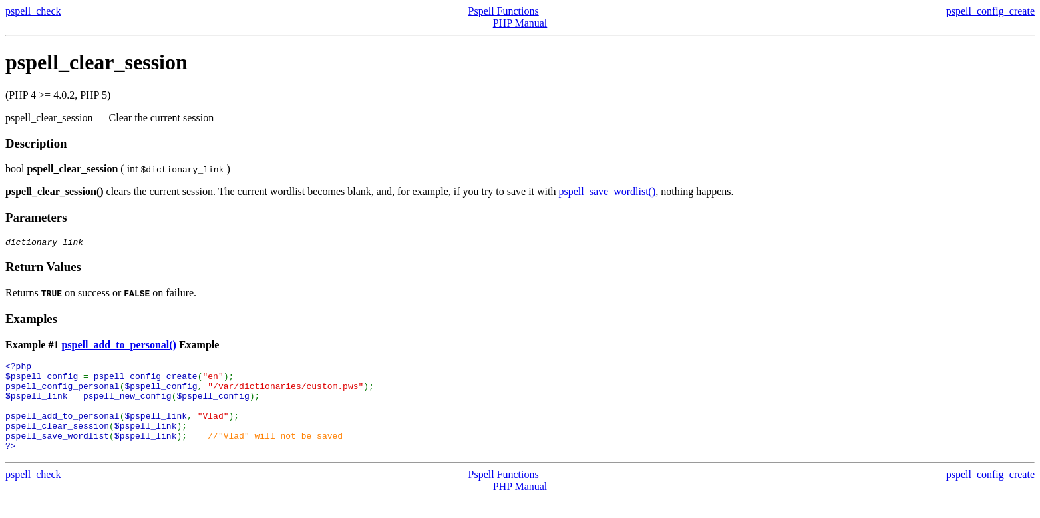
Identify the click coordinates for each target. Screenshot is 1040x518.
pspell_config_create (990, 11)
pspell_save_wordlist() (607, 191)
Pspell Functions (503, 11)
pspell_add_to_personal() (118, 346)
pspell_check (33, 11)
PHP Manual (520, 23)
